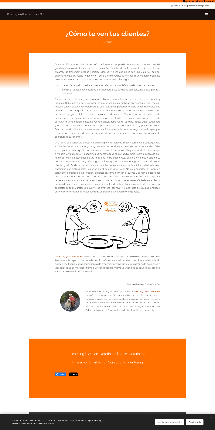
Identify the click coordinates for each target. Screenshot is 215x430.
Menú (206, 14)
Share (60, 374)
